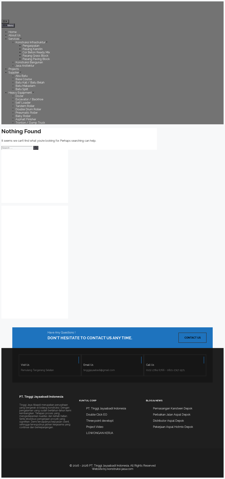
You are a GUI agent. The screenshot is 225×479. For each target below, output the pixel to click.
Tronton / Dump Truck (30, 122)
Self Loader (23, 102)
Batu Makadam (25, 85)
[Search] (35, 148)
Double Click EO (96, 414)
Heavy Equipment (21, 92)
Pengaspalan (30, 45)
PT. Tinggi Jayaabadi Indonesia (106, 408)
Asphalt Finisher (25, 119)
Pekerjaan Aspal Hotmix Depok (173, 427)
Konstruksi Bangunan (29, 62)
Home (12, 32)
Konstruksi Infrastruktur (31, 42)
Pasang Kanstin (32, 49)
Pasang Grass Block (35, 55)
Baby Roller (23, 116)
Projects (13, 69)
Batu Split (21, 89)
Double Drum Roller (28, 109)
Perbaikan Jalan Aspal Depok (171, 414)
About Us (14, 35)
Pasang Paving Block (36, 59)
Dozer (19, 96)
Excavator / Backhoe (29, 99)
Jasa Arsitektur (24, 65)
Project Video (94, 427)
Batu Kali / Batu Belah (29, 82)
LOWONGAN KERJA (99, 433)
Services (15, 39)
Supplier (15, 72)
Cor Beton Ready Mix (36, 52)
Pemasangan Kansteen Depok (172, 408)
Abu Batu (21, 75)
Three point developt (100, 420)
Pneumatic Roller (26, 112)
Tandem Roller (24, 106)
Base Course (23, 79)
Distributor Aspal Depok (168, 420)
